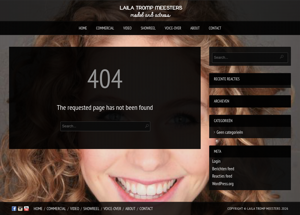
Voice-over (173, 28)
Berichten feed (223, 168)
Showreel (148, 28)
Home (83, 28)
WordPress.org (222, 183)
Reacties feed (222, 176)
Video (127, 28)
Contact (215, 28)
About (195, 28)
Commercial (105, 28)
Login (216, 161)
